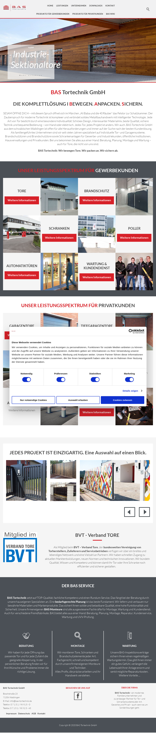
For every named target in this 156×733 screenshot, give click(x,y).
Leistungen (62, 5)
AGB (34, 714)
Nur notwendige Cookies (33, 400)
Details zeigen (130, 390)
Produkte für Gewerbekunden (52, 14)
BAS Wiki (110, 14)
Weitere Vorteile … (129, 675)
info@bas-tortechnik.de (21, 701)
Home (50, 5)
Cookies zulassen (122, 400)
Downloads (95, 5)
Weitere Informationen (22, 200)
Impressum (11, 714)
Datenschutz (24, 714)
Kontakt (110, 5)
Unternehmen (78, 5)
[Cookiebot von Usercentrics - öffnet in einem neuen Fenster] (131, 331)
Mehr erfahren (31, 76)
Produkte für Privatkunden (87, 14)
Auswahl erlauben (78, 400)
